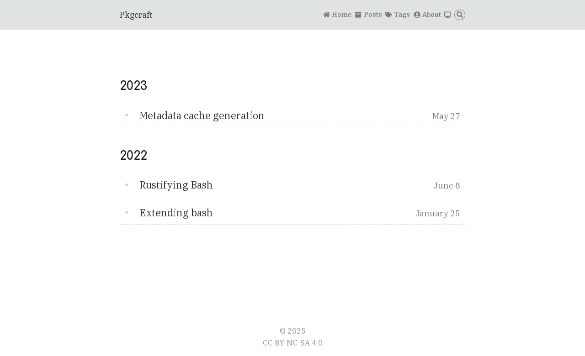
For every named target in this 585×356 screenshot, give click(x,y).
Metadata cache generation (202, 115)
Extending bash (176, 212)
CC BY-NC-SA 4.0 (293, 342)
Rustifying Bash (176, 184)
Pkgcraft (136, 15)
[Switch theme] (447, 15)
